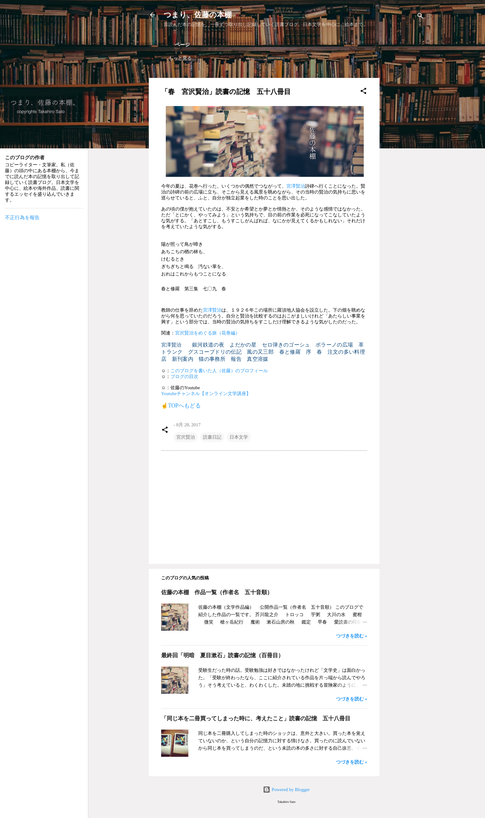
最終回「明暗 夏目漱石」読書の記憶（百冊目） (222, 655)
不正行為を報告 (22, 217)
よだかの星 (243, 345)
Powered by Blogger (286, 789)
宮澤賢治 (295, 186)
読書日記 (212, 437)
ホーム (175, 58)
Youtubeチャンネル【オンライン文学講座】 (206, 393)
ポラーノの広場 (334, 345)
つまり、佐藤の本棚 (198, 15)
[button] (363, 92)
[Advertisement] (404, 170)
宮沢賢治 (185, 437)
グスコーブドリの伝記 (215, 352)
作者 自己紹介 (275, 58)
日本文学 (239, 437)
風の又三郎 (260, 352)
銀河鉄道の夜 (208, 345)
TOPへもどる (184, 406)
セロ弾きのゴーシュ (286, 345)
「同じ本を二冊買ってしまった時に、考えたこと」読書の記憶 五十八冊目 (255, 718)
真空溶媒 (257, 359)
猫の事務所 (212, 359)
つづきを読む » (351, 635)
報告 (236, 359)
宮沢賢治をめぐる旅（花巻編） (207, 332)
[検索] (420, 16)
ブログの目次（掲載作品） (221, 58)
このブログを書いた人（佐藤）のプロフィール (219, 370)
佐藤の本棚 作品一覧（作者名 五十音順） (217, 592)
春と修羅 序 (295, 352)
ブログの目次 (184, 376)
